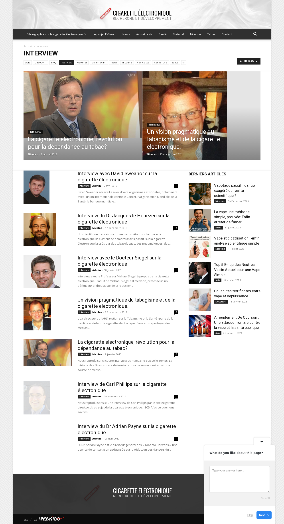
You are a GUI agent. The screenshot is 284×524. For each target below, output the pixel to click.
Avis (27, 62)
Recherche (160, 62)
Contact (227, 34)
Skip (250, 515)
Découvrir (41, 62)
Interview (66, 62)
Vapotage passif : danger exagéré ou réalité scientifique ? (235, 190)
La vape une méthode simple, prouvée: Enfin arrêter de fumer (232, 217)
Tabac (211, 34)
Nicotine (195, 34)
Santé (163, 34)
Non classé (143, 62)
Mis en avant (98, 62)
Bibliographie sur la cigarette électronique (56, 34)
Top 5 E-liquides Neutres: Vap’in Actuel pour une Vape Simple (237, 269)
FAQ (53, 62)
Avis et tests (144, 34)
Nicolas (33, 154)
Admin (96, 185)
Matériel (178, 34)
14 (175, 228)
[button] (255, 34)
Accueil (28, 46)
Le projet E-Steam (104, 34)
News (126, 34)
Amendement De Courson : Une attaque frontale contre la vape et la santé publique (237, 322)
